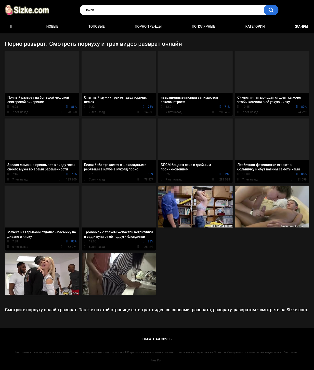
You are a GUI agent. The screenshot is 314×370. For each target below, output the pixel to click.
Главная (11, 26)
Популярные (203, 26)
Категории (255, 26)
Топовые (96, 26)
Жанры (301, 26)
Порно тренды (148, 26)
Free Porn (157, 360)
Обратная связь (157, 339)
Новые (52, 26)
